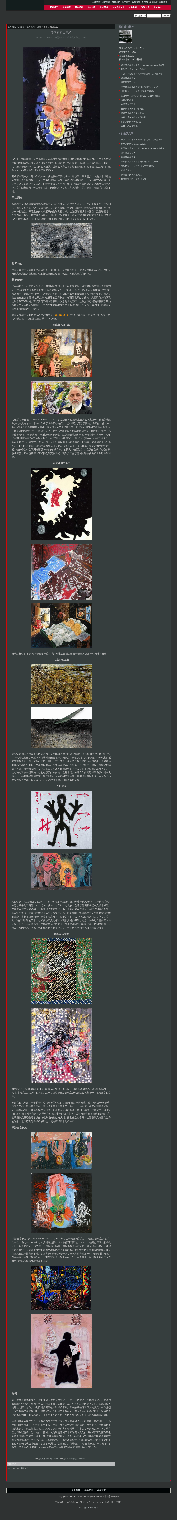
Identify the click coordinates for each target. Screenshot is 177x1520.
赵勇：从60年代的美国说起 (133, 117)
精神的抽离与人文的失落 (132, 113)
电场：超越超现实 (129, 126)
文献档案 (91, 7)
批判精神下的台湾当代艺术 (133, 109)
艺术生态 (158, 7)
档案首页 (54, 7)
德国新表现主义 (126, 55)
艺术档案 (12, 26)
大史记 (21, 26)
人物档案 (133, 7)
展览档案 (79, 7)
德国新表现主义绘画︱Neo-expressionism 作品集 (141, 48)
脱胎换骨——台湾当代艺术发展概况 (137, 91)
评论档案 (145, 7)
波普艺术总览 (127, 100)
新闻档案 (66, 7)
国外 (39, 26)
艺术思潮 (104, 7)
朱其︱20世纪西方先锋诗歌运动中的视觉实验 (141, 73)
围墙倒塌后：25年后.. (76, 1458)
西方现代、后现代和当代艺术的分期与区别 (140, 95)
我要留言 (24, 1468)
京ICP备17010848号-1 (88, 1507)
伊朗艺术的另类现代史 (131, 122)
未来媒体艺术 (118, 7)
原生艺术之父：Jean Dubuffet (134, 69)
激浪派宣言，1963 (50, 1458)
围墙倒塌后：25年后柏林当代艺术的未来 (138, 59)
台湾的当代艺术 (128, 104)
